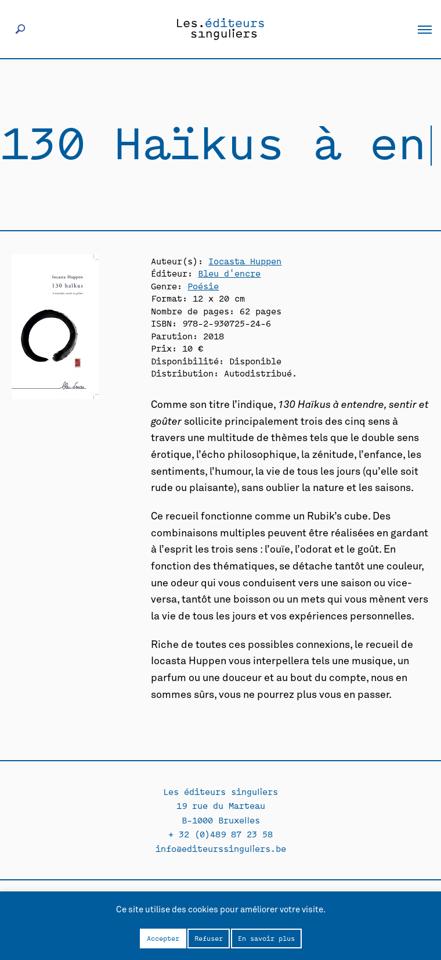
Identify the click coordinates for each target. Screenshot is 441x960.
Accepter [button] (163, 938)
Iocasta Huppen (244, 260)
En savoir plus (266, 938)
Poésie (203, 285)
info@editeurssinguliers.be (221, 848)
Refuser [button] (208, 938)
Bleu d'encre (229, 272)
